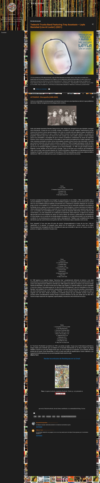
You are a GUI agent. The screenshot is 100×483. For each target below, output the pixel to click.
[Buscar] (95, 4)
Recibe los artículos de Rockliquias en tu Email (62, 359)
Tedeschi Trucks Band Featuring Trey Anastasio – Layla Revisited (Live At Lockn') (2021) (57, 25)
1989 (39, 416)
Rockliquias (12, 14)
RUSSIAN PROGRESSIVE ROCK (68, 416)
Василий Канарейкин (41, 422)
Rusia (58, 416)
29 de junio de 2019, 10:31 (49, 430)
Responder (39, 427)
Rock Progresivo (57, 12)
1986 (35, 416)
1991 (43, 416)
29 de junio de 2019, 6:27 (53, 422)
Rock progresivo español (74, 12)
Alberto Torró (39, 430)
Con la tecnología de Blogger (62, 479)
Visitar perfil (12, 24)
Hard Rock (44, 12)
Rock (54, 416)
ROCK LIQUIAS (37, 3)
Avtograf (49, 416)
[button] (93, 24)
